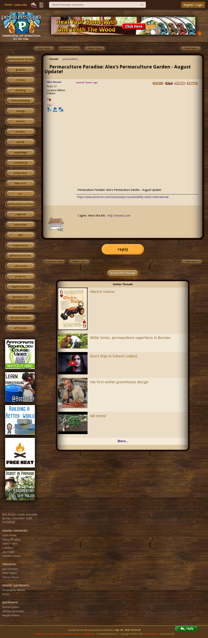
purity (20, 142)
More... (123, 441)
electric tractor (102, 292)
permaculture (70, 59)
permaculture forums (20, 59)
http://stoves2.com (118, 215)
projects (20, 276)
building (20, 90)
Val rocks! (98, 416)
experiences (20, 245)
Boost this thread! (123, 273)
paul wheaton (151, 634)
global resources (20, 255)
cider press (20, 266)
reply (122, 249)
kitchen (20, 131)
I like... (50, 105)
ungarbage (20, 152)
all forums (20, 328)
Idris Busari (54, 81)
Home (8, 4)
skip (20, 235)
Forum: (54, 59)
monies (20, 121)
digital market (20, 286)
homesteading (20, 100)
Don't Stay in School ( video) (113, 356)
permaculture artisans (20, 204)
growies (20, 69)
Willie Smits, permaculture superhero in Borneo (130, 338)
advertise (53, 634)
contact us (39, 634)
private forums (20, 317)
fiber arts (20, 183)
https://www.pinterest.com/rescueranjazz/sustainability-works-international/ (123, 197)
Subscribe (20, 4)
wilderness (20, 173)
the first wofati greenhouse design (119, 382)
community (20, 162)
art (20, 193)
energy (20, 111)
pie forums (20, 307)
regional (20, 214)
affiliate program (70, 634)
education (20, 224)
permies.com (20, 297)
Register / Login (193, 5)
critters (20, 80)
